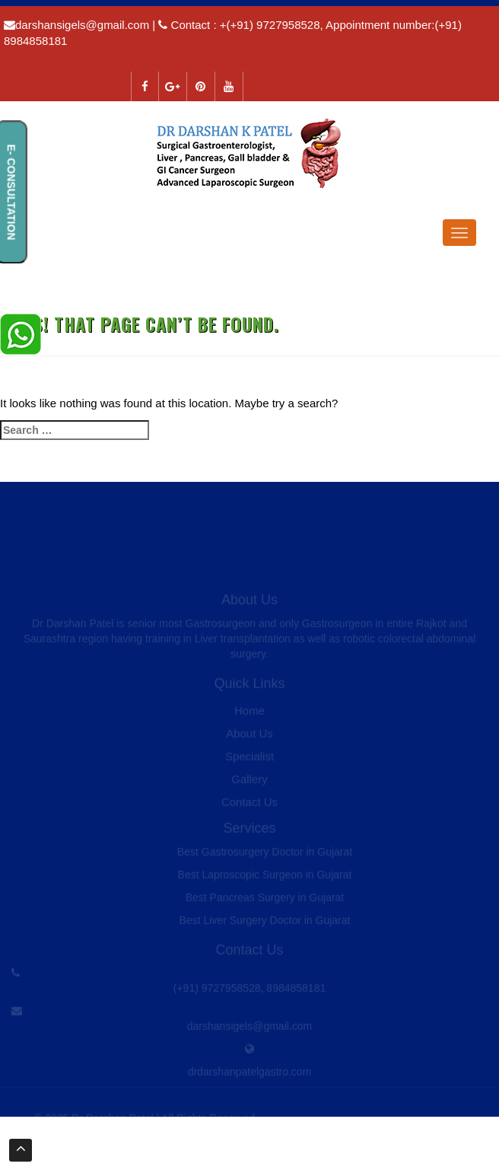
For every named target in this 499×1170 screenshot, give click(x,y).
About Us (249, 737)
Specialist (249, 760)
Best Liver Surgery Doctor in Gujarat (265, 924)
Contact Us (249, 805)
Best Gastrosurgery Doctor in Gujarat (264, 856)
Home (249, 714)
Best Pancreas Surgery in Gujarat (265, 901)
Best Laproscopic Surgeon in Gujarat (265, 878)
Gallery (249, 782)
